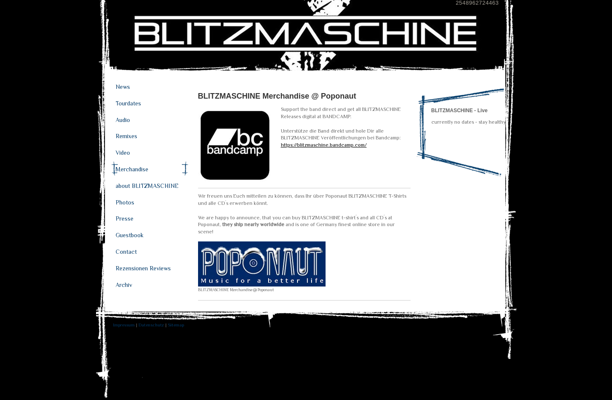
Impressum (124, 324)
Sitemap (176, 324)
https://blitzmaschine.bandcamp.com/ (324, 145)
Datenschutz (151, 324)
